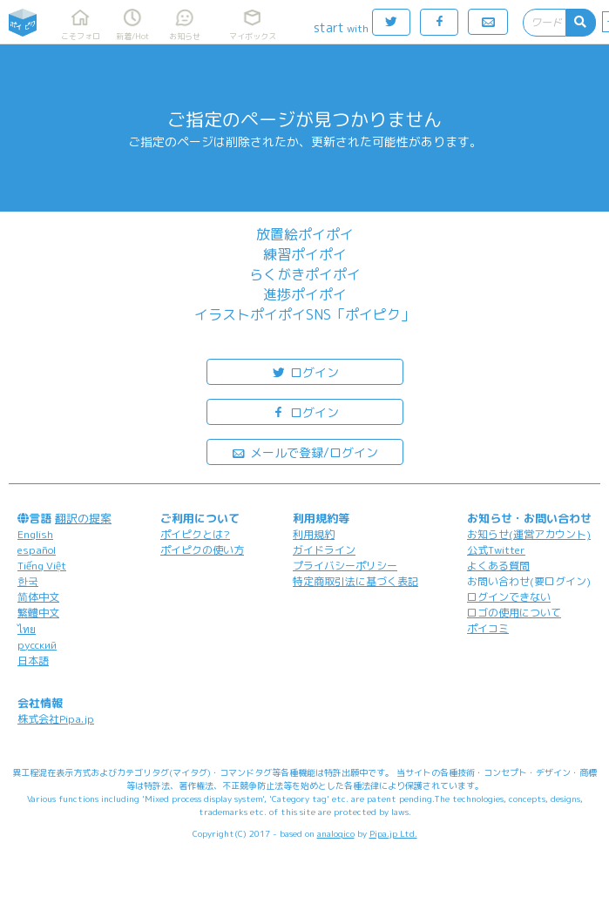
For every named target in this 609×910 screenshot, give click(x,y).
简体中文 (38, 597)
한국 (27, 581)
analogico (336, 833)
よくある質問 (498, 565)
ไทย (26, 629)
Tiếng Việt (41, 565)
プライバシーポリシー (345, 565)
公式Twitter (496, 550)
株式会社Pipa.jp (55, 718)
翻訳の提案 (83, 518)
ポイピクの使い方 (202, 550)
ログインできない (509, 597)
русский (37, 644)
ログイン (305, 371)
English (35, 534)
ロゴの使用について (514, 612)
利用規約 (314, 534)
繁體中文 (38, 612)
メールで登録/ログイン (304, 451)
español (36, 550)
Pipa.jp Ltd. (393, 833)
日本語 (33, 660)
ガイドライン (324, 550)
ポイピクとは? (195, 534)
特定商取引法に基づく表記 (355, 581)
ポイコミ (488, 628)
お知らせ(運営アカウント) (529, 534)
